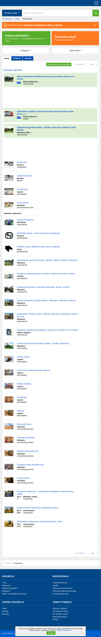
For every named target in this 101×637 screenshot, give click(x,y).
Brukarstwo (22, 162)
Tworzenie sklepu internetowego (64, 591)
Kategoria (25, 50)
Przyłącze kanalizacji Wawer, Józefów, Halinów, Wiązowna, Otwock (46, 274)
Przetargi (5, 614)
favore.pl (19, 3)
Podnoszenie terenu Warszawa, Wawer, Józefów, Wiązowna (43, 343)
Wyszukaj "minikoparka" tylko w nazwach (43, 25)
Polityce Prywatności (63, 630)
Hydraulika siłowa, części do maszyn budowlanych (38, 233)
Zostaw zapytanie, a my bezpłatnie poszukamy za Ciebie (26, 38)
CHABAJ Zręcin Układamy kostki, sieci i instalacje (38, 247)
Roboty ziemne (23, 357)
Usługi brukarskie (24, 176)
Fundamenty (22, 189)
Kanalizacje (22, 397)
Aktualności (6, 585)
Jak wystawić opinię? (60, 614)
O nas (4, 583)
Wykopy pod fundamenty (27, 451)
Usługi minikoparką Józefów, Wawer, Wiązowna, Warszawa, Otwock (46, 300)
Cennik (55, 620)
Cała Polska (74, 50)
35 (93, 64)
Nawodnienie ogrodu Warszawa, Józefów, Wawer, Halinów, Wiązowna (47, 260)
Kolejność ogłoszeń (60, 608)
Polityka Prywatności (9, 588)
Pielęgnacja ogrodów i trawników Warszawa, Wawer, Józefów (43, 287)
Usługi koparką (23, 478)
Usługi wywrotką (24, 384)
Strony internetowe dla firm (62, 588)
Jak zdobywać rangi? (60, 611)
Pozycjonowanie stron (61, 594)
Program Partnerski (60, 583)
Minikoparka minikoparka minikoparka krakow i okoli (39, 521)
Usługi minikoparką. (25, 220)
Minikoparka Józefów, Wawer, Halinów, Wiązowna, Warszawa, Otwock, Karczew (47, 315)
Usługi (6, 58)
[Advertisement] (50, 97)
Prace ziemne (23, 203)
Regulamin (6, 591)
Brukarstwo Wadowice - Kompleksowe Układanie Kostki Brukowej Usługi (45, 492)
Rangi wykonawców (60, 617)
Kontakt (55, 585)
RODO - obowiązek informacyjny (14, 594)
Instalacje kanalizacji (26, 437)
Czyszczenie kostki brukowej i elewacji (33, 370)
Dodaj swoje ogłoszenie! (75, 38)
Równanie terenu (24, 424)
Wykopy (20, 411)
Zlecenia (28, 58)
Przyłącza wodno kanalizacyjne (30, 464)
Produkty (17, 58)
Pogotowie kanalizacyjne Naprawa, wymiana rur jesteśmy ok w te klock (47, 330)
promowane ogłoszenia (13, 70)
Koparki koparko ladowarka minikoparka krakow (37, 508)
